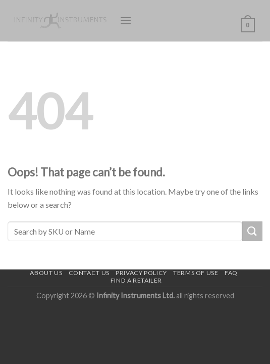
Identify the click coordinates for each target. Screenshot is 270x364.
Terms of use (195, 273)
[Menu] (126, 20)
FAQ (231, 273)
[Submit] (252, 231)
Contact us (89, 273)
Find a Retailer (136, 280)
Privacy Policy (141, 273)
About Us (46, 273)
